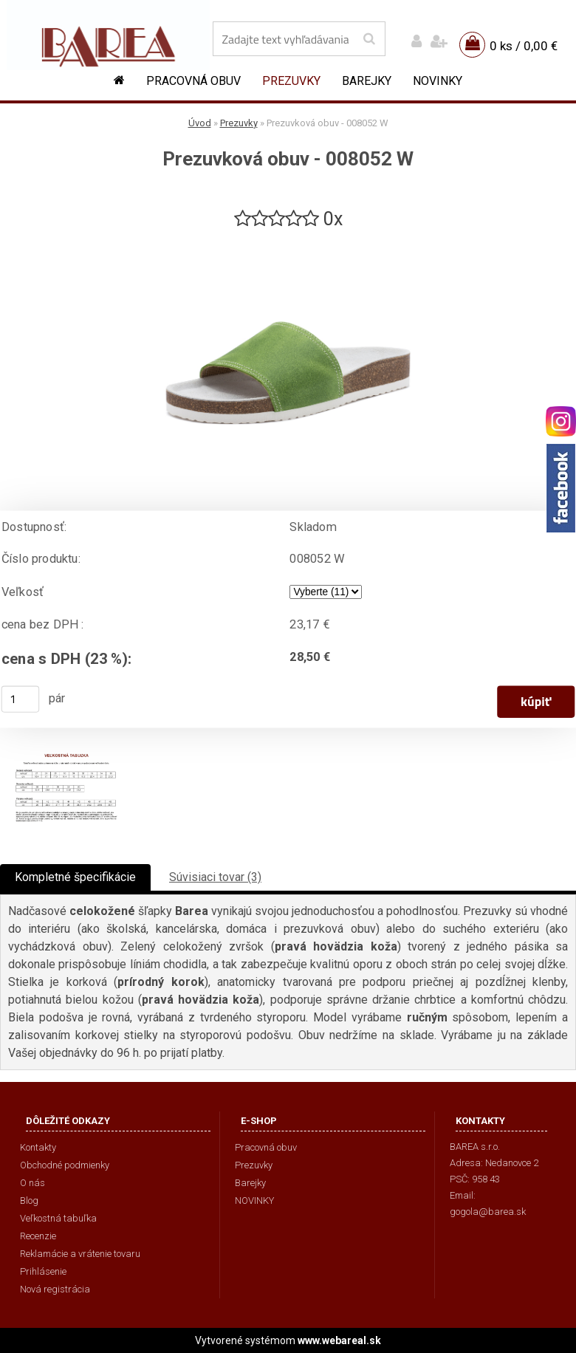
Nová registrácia (55, 1289)
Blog (29, 1200)
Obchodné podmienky (64, 1165)
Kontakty (38, 1147)
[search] (369, 39)
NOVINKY (437, 81)
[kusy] (20, 699)
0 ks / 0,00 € (524, 45)
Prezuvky (291, 81)
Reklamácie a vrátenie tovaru (80, 1253)
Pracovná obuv (193, 81)
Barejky (366, 81)
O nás (32, 1182)
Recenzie (38, 1235)
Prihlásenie (43, 1271)
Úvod (199, 123)
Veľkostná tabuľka (58, 1218)
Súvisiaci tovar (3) (215, 877)
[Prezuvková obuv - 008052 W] (288, 237)
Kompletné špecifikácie (75, 877)
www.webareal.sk (339, 1340)
